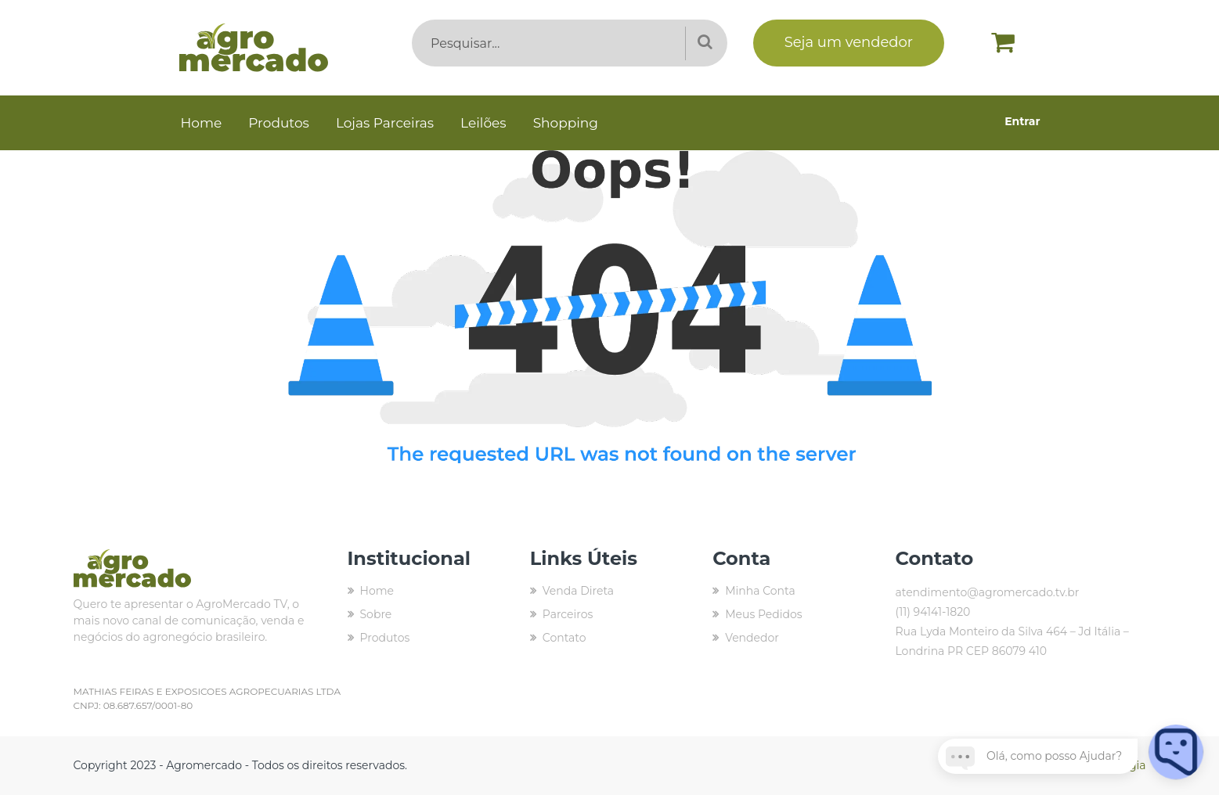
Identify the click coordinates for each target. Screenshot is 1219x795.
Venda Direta (578, 591)
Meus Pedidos (763, 614)
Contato (564, 638)
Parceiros (568, 614)
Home (201, 123)
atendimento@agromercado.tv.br (987, 592)
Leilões (483, 123)
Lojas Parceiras (385, 123)
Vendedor (752, 638)
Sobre (376, 614)
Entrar (1022, 121)
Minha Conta (760, 591)
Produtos (278, 123)
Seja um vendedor (848, 42)
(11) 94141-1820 (932, 612)
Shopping (565, 123)
